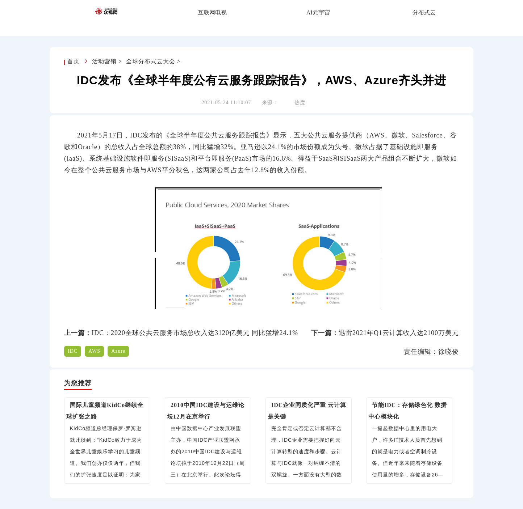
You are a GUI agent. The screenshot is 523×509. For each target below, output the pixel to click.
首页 (74, 61)
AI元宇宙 (318, 12)
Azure (118, 351)
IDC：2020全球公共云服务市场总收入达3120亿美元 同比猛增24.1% (195, 332)
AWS (94, 351)
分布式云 (424, 12)
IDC (73, 351)
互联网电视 (212, 12)
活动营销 (104, 61)
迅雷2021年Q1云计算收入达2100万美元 (399, 332)
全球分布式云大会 (150, 61)
